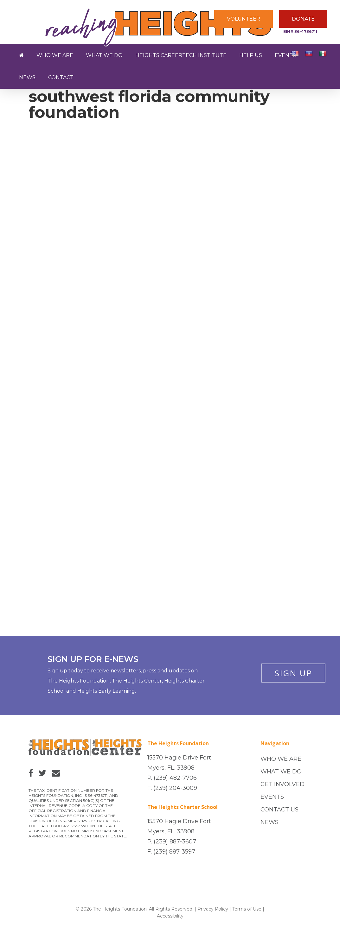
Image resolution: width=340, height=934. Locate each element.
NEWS (269, 822)
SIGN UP (293, 673)
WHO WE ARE (280, 758)
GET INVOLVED (282, 784)
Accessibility (170, 916)
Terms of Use (246, 909)
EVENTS (272, 796)
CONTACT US (279, 809)
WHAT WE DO (281, 771)
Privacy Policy (212, 909)
